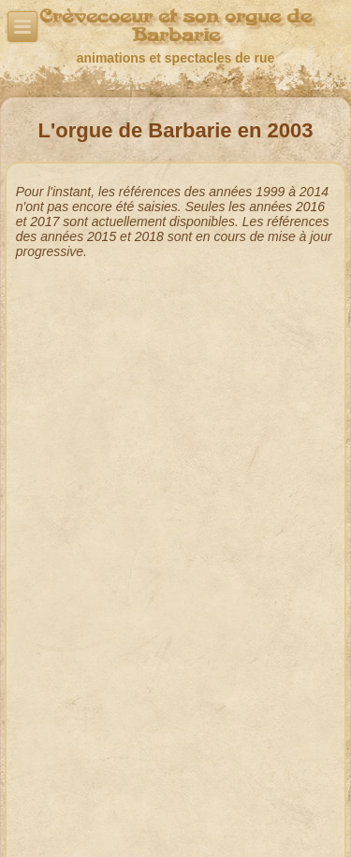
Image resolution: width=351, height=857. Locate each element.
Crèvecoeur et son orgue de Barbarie (175, 26)
